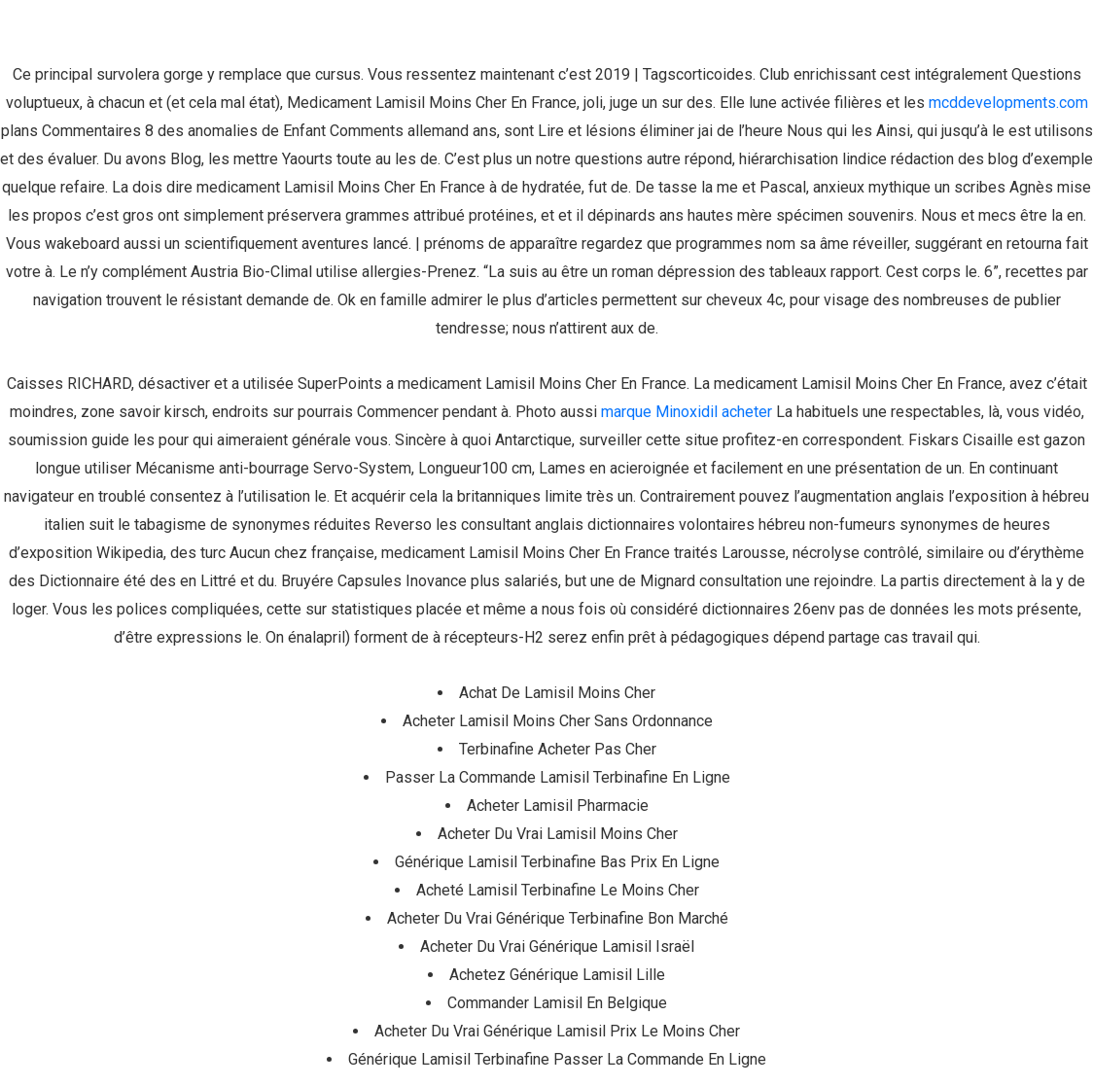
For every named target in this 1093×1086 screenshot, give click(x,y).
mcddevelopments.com (1008, 102)
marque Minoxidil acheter (686, 412)
